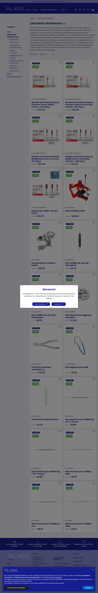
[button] (92, 570)
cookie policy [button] (58, 577)
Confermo (57, 304)
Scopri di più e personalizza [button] (16, 587)
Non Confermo (40, 304)
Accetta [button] (88, 587)
